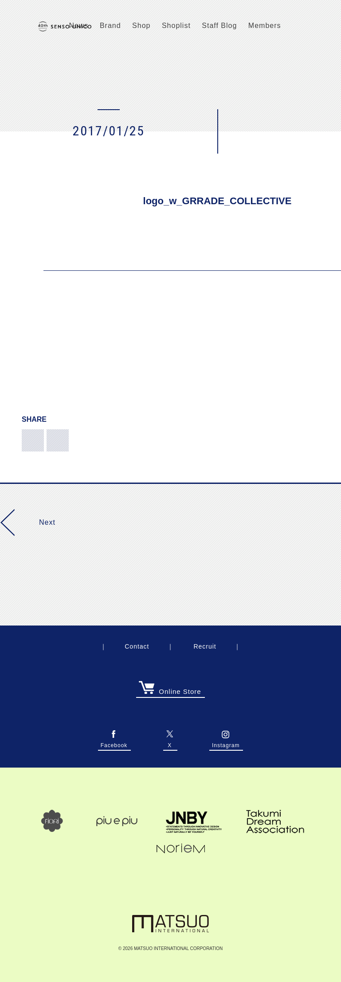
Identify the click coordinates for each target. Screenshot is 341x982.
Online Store (170, 691)
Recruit (204, 646)
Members (264, 25)
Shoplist (176, 25)
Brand (110, 25)
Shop (141, 25)
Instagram (225, 742)
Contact (137, 646)
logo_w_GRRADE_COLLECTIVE (217, 200)
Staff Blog (219, 25)
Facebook (114, 742)
